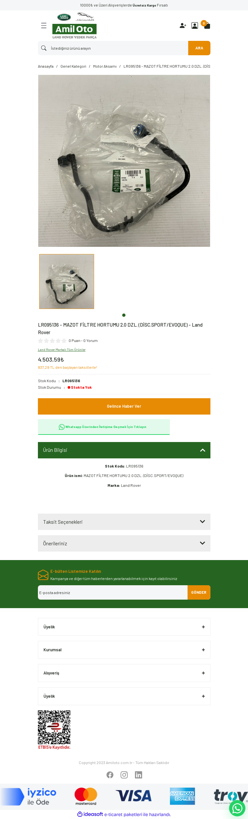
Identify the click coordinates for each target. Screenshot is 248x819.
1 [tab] (123, 315)
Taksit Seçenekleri (63, 522)
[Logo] (74, 25)
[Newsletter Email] (124, 592)
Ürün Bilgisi (55, 450)
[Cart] (207, 25)
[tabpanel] (66, 282)
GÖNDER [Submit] (199, 592)
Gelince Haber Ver (124, 406)
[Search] (124, 48)
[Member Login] (194, 25)
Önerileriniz (55, 543)
